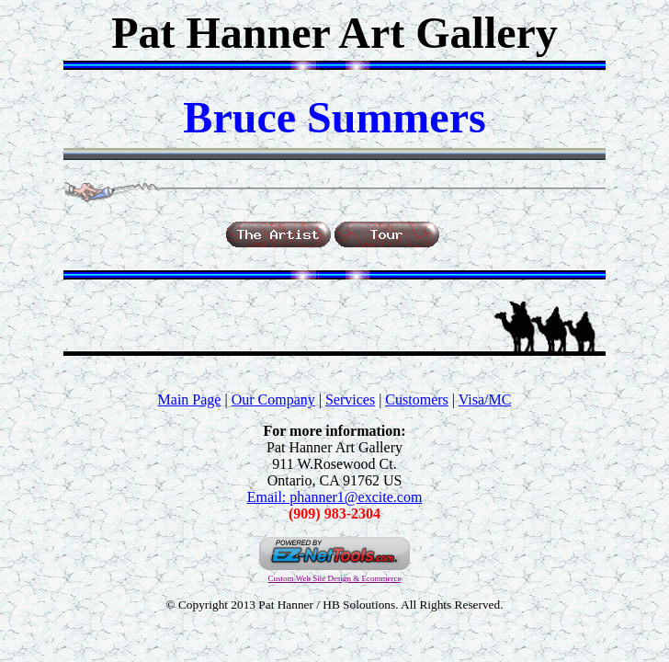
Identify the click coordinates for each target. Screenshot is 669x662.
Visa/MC (485, 399)
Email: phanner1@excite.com (335, 497)
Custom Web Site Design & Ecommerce (335, 578)
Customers (416, 399)
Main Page (189, 399)
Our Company (273, 399)
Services (350, 399)
